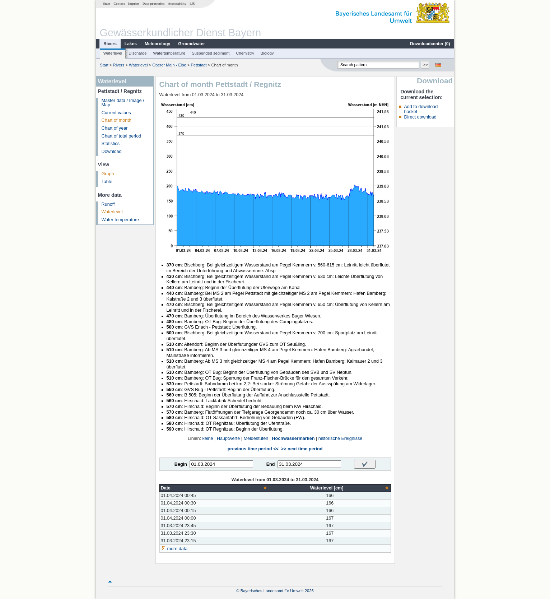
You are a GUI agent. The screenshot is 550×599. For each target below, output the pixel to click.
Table (107, 181)
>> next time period (301, 448)
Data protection (153, 3)
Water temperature (120, 219)
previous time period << (253, 448)
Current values (116, 112)
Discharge (137, 53)
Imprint (133, 3)
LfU (192, 3)
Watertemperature (169, 53)
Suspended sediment (210, 53)
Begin (180, 464)
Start (106, 3)
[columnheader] (214, 488)
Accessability (177, 3)
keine (207, 438)
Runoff (108, 204)
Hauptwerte (228, 438)
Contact (119, 3)
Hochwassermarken (293, 438)
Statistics (111, 143)
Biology (267, 53)
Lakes (131, 43)
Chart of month (116, 120)
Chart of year (115, 128)
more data (177, 548)
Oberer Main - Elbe (169, 65)
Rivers (110, 43)
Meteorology (157, 43)
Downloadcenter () (430, 43)
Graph (108, 173)
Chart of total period (121, 136)
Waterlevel (112, 53)
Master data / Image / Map (123, 103)
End (270, 464)
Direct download (420, 117)
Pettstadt (199, 65)
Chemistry (245, 53)
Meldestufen (256, 438)
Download (112, 151)
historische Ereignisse (340, 438)
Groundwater (191, 43)
